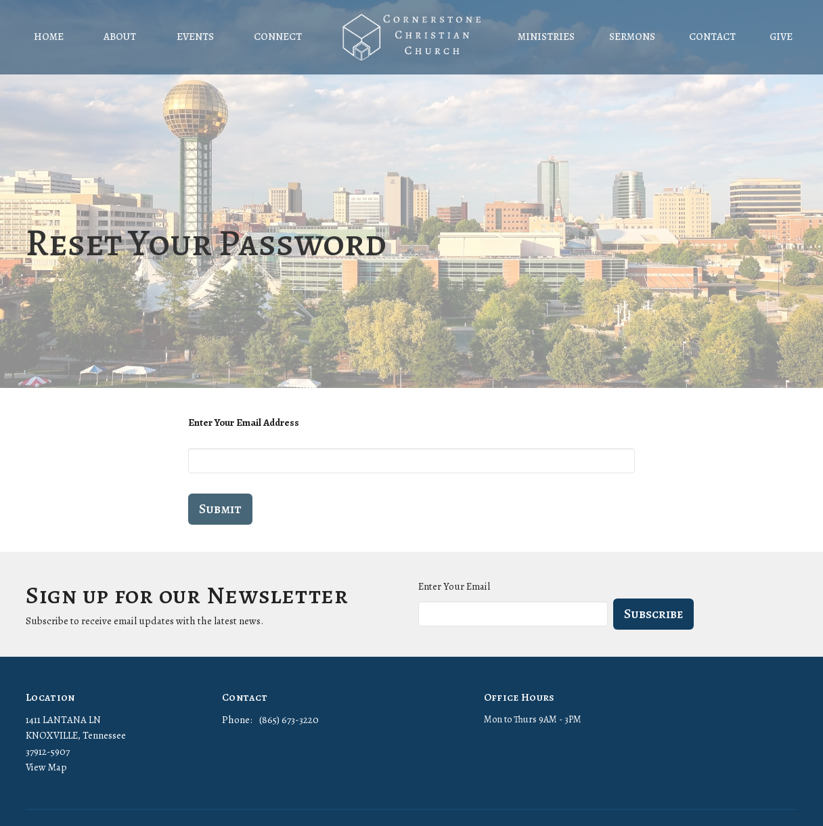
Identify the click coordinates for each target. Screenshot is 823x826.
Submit (220, 509)
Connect (278, 36)
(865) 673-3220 (289, 719)
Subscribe (653, 614)
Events (195, 36)
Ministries (546, 36)
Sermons (632, 36)
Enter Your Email (454, 586)
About (120, 36)
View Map (46, 767)
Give (781, 36)
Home (49, 36)
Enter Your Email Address (243, 422)
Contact (712, 36)
